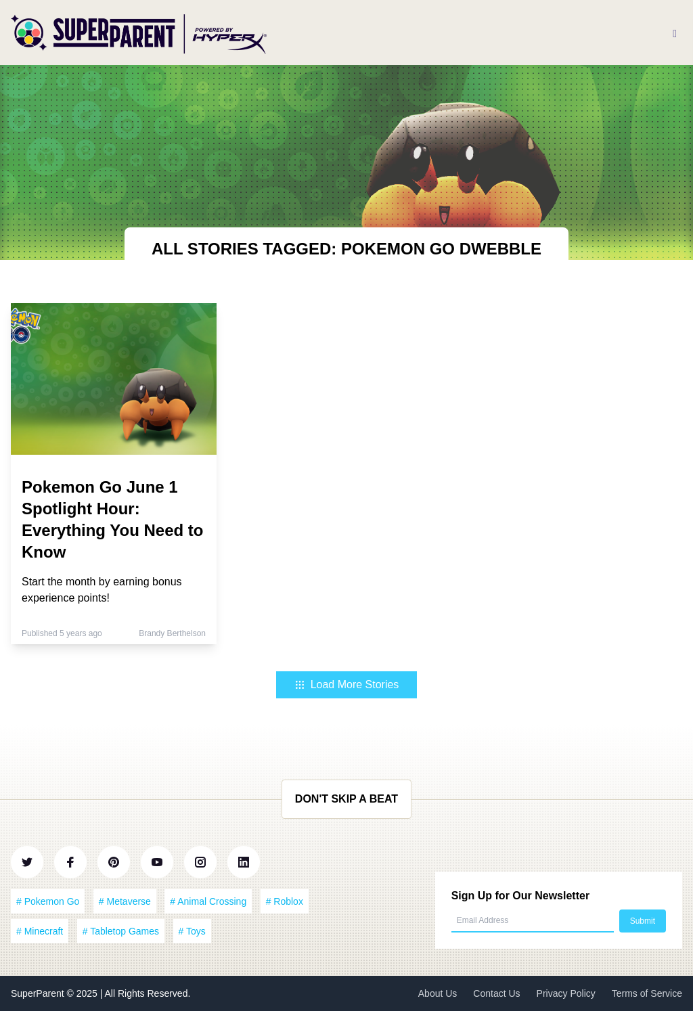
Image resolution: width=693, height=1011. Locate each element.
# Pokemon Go (47, 901)
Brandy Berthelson (172, 633)
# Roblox (284, 901)
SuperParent (39, 993)
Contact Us (496, 993)
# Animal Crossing (208, 901)
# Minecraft (39, 931)
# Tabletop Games (121, 931)
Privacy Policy (566, 993)
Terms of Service (647, 993)
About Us (437, 993)
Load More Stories (346, 684)
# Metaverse (125, 901)
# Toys (192, 931)
